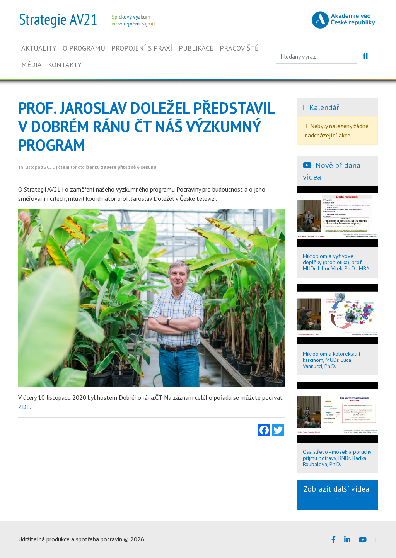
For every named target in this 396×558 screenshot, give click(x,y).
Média (31, 64)
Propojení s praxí (141, 48)
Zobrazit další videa (337, 494)
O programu (84, 48)
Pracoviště (239, 48)
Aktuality (38, 48)
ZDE (24, 406)
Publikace (196, 48)
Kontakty (65, 64)
